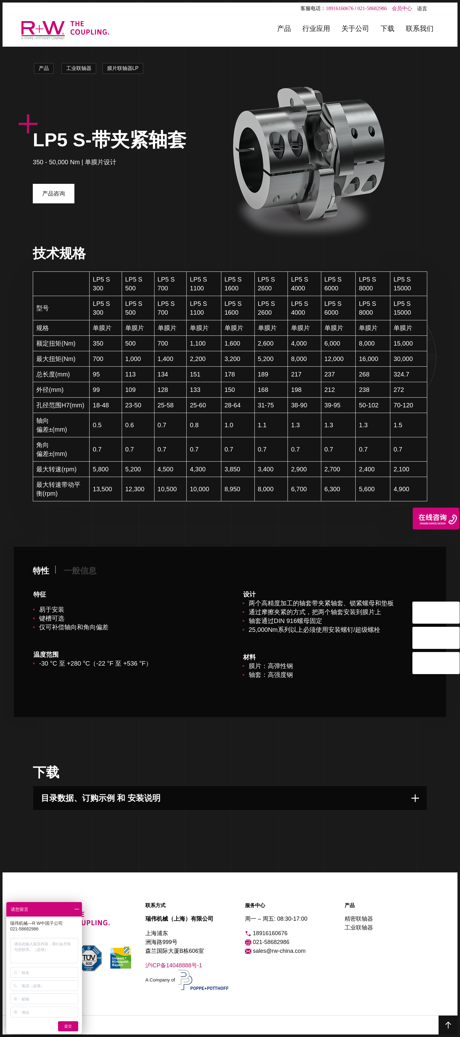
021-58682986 (372, 8)
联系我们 (420, 28)
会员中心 (402, 8)
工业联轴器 (78, 68)
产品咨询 (53, 193)
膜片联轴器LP (123, 68)
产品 (284, 28)
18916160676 (339, 8)
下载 (387, 28)
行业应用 (316, 28)
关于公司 (355, 28)
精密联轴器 (359, 919)
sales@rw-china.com (275, 951)
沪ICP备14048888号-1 (173, 965)
